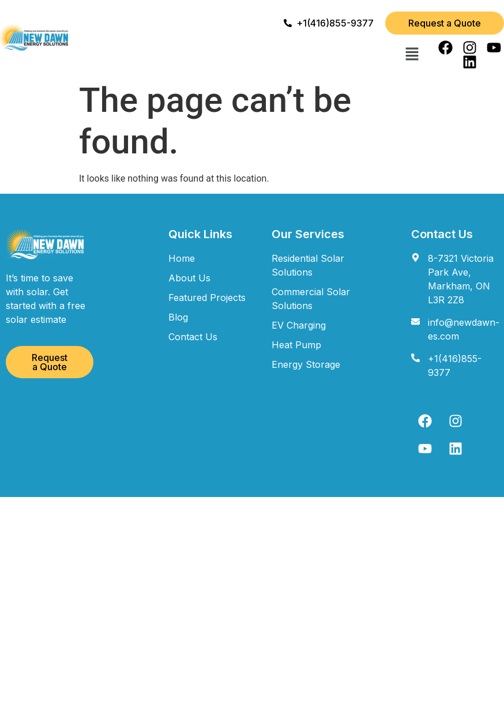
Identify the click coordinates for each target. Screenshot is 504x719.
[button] (411, 54)
